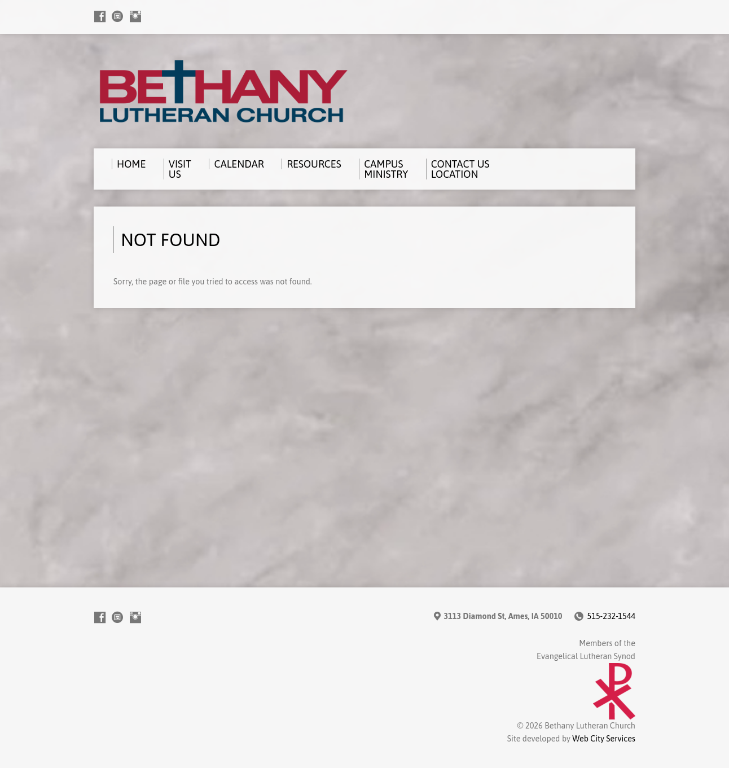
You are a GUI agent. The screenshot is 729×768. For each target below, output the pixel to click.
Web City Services (603, 738)
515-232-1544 (611, 616)
